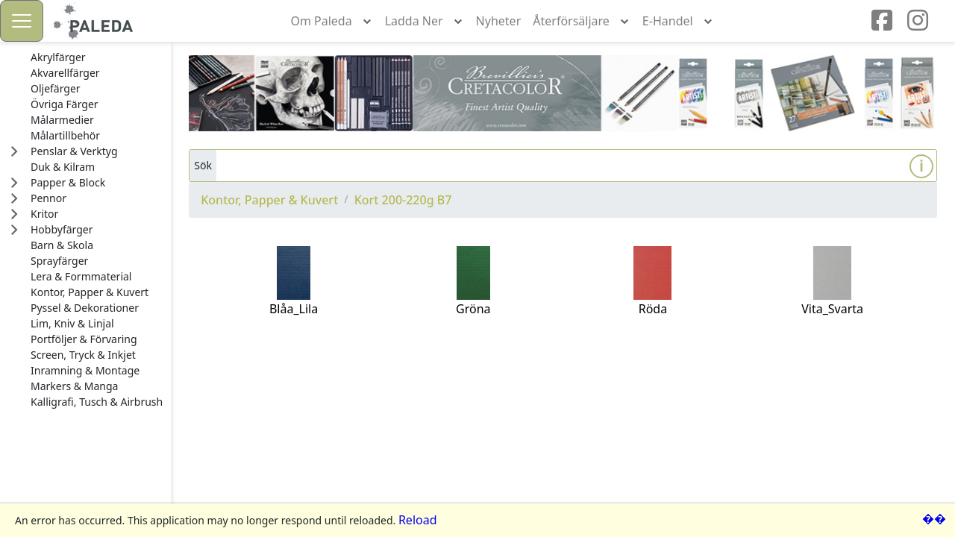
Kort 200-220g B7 (403, 200)
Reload (417, 520)
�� (934, 518)
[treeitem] (96, 57)
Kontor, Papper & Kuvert (269, 200)
